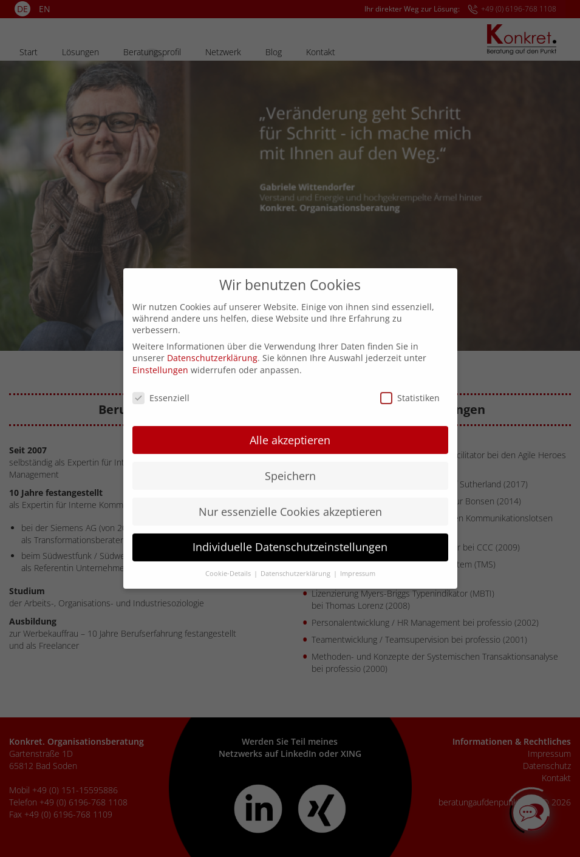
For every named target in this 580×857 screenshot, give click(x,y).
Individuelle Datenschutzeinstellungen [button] (290, 536)
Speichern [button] (290, 465)
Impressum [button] (357, 562)
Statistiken (410, 387)
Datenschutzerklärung (212, 347)
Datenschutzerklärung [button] (296, 562)
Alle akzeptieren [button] (290, 429)
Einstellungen (160, 359)
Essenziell (160, 387)
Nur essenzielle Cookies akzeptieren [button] (290, 500)
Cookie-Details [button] (229, 562)
